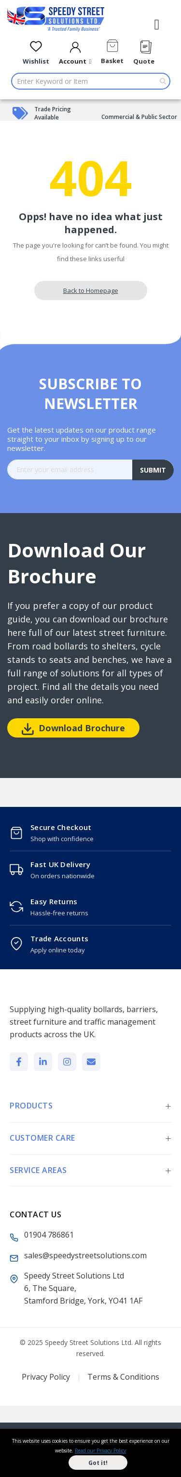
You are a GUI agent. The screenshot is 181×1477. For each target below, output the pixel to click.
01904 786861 (49, 1234)
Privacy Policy (46, 1377)
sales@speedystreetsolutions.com (85, 1255)
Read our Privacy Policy (100, 1450)
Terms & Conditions (123, 1377)
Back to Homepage (90, 290)
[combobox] (90, 81)
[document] (90, 1453)
